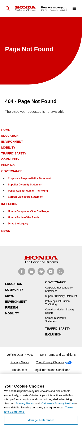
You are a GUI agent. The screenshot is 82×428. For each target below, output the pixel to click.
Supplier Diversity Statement (25, 184)
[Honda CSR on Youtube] (50, 271)
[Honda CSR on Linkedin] (31, 271)
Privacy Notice (19, 362)
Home (5, 129)
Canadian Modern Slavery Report (59, 311)
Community (10, 159)
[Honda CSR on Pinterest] (41, 271)
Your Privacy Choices (54, 362)
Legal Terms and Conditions (52, 370)
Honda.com (19, 370)
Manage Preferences (41, 420)
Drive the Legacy (18, 223)
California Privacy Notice (58, 403)
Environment (12, 141)
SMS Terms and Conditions (57, 354)
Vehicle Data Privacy (20, 354)
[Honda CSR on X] (60, 271)
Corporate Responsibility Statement (29, 178)
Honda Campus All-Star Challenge (28, 211)
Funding (8, 165)
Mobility (8, 147)
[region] (41, 401)
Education (9, 135)
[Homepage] (41, 8)
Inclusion (9, 204)
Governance (11, 171)
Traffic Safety (13, 153)
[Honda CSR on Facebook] (21, 271)
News (5, 230)
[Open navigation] (74, 8)
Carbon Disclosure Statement (25, 196)
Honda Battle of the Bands (23, 217)
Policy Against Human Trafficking (28, 190)
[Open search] (7, 8)
